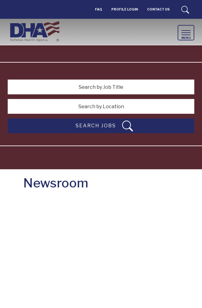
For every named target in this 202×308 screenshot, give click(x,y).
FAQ (98, 9)
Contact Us (158, 9)
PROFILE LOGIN (124, 9)
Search (185, 9)
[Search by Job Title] (101, 87)
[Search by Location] (101, 106)
